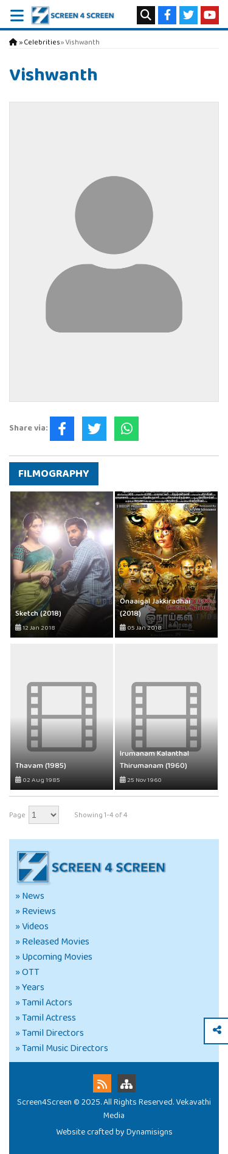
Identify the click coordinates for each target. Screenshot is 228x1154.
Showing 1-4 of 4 (101, 815)
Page (17, 815)
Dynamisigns (149, 1132)
